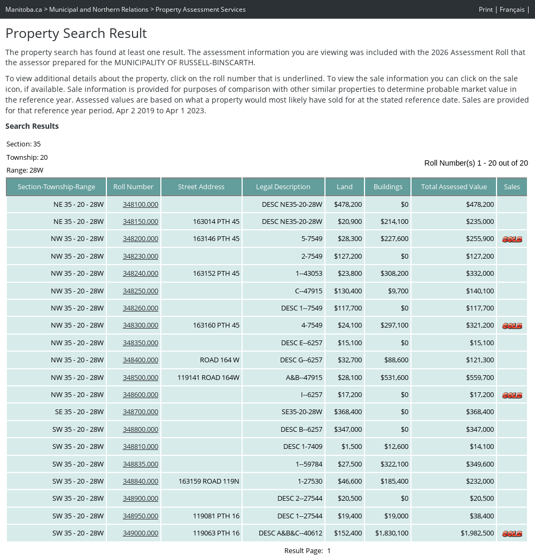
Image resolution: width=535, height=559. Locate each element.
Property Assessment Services (201, 9)
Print (486, 9)
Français (512, 9)
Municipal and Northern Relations (99, 9)
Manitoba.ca (23, 9)
